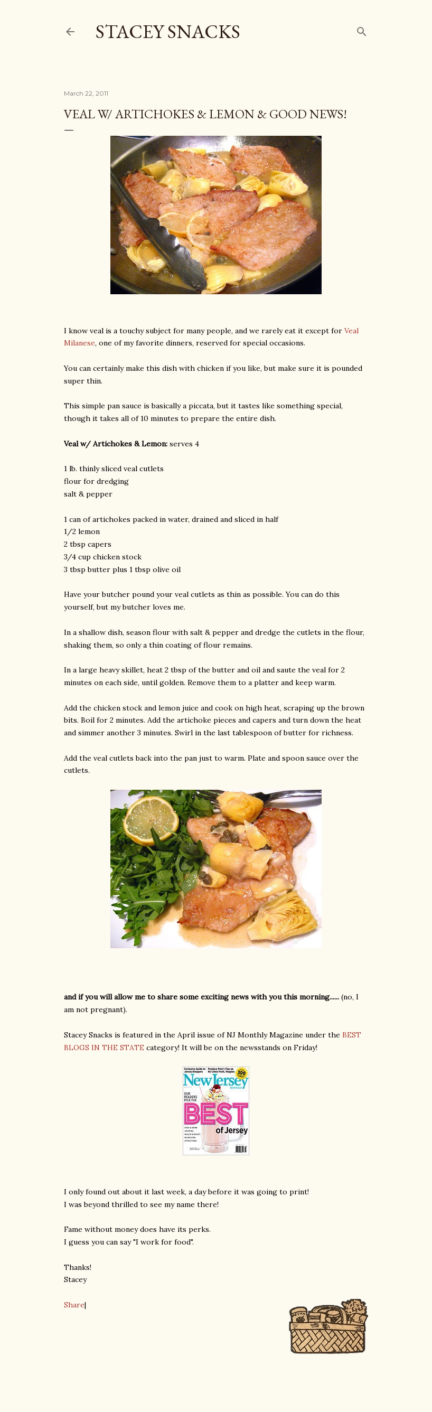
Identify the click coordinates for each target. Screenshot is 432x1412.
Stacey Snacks (168, 31)
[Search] (361, 29)
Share (74, 1305)
